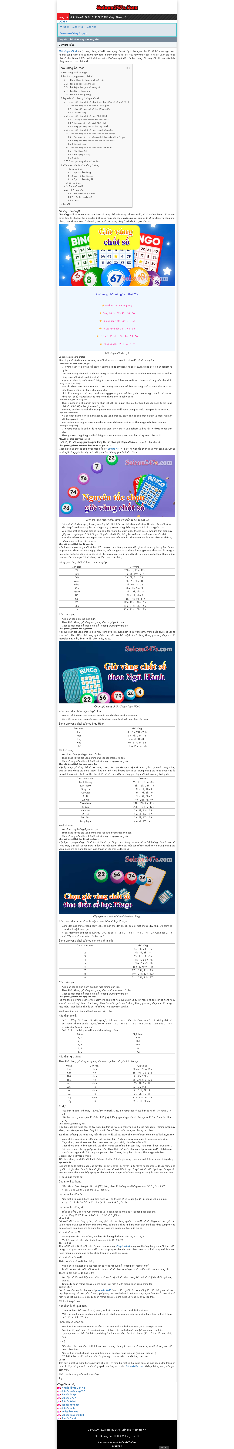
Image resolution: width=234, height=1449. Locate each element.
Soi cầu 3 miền (69, 1418)
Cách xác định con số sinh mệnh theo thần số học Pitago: (99, 137)
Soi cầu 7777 (68, 1398)
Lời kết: (67, 204)
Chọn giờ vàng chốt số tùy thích (84, 161)
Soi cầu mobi (68, 1408)
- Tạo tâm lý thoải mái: (80, 90)
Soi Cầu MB (76, 17)
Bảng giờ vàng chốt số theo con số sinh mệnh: (94, 140)
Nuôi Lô (89, 17)
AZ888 (63, 21)
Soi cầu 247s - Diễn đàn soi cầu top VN (126, 1429)
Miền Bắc (64, 26)
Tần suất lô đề (76, 186)
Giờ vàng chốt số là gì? (75, 72)
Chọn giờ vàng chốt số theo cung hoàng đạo (91, 130)
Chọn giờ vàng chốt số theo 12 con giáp (89, 105)
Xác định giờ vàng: (82, 154)
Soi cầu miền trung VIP (73, 1391)
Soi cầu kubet (68, 1401)
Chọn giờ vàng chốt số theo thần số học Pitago (92, 133)
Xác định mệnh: (81, 151)
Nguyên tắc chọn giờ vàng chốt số (81, 98)
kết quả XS (112, 448)
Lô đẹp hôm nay (69, 1411)
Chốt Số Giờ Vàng (104, 17)
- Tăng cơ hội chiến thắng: (82, 83)
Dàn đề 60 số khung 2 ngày (72, 33)
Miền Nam (91, 26)
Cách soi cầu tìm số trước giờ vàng (81, 165)
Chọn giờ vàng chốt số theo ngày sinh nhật (90, 147)
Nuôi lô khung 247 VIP (73, 1387)
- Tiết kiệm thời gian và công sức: (85, 87)
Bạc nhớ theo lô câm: (83, 175)
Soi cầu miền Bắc (70, 1404)
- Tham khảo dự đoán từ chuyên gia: (87, 80)
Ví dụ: (76, 157)
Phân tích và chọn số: (83, 197)
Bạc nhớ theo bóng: (82, 172)
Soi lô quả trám (76, 190)
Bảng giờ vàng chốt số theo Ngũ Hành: (91, 126)
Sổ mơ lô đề (75, 182)
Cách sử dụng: (80, 112)
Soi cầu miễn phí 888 (72, 1415)
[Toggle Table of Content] (126, 68)
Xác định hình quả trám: (84, 193)
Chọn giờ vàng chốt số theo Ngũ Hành (88, 116)
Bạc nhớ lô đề (76, 168)
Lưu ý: (76, 200)
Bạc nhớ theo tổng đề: (83, 179)
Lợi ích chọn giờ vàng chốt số (78, 76)
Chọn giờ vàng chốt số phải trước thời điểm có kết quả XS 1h (99, 102)
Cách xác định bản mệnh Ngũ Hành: (90, 123)
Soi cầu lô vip (68, 1394)
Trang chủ (63, 17)
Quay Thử (121, 17)
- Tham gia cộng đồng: (80, 94)
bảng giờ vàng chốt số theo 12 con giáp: (92, 109)
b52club (116, 1445)
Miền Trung (78, 26)
